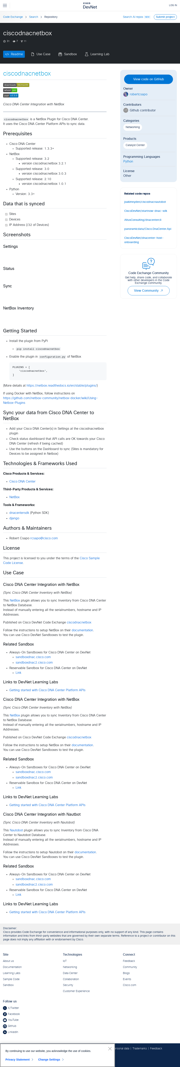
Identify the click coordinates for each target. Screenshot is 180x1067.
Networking (133, 127)
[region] (57, 1055)
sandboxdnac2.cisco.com (34, 662)
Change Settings (49, 1059)
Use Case (43, 54)
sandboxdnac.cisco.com (33, 657)
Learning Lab (99, 54)
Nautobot (16, 830)
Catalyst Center (135, 145)
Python (128, 161)
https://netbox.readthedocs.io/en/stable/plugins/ (62, 385)
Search (33, 17)
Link (18, 672)
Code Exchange (13, 17)
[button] (161, 290)
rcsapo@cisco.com (44, 538)
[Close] (110, 1049)
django (14, 518)
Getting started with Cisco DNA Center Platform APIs (47, 690)
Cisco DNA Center (22, 481)
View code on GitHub (148, 79)
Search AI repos (133, 17)
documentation (82, 630)
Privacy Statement (17, 1059)
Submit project (165, 17)
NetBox (14, 497)
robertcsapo (138, 94)
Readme (17, 54)
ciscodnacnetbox (79, 622)
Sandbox (70, 54)
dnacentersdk (19, 512)
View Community (148, 290)
